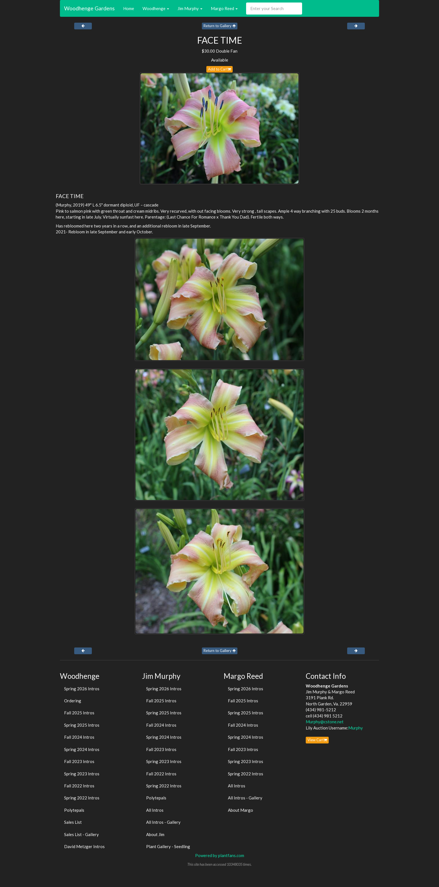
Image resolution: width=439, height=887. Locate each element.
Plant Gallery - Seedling (168, 846)
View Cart (317, 740)
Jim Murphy (190, 8)
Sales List (73, 822)
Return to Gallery (220, 26)
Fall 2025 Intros (79, 712)
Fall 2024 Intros (79, 737)
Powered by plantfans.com (219, 855)
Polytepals (74, 810)
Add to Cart (219, 69)
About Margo (240, 810)
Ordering (72, 700)
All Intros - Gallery (163, 822)
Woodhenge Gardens (89, 8)
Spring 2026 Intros (81, 688)
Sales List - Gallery (81, 834)
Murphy (355, 727)
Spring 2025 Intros (81, 725)
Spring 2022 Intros (81, 797)
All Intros (155, 810)
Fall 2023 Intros (79, 761)
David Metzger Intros (84, 846)
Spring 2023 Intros (81, 773)
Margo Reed (224, 8)
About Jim (155, 834)
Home (128, 8)
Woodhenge (156, 8)
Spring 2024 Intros (81, 749)
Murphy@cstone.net (325, 721)
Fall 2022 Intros (79, 785)
